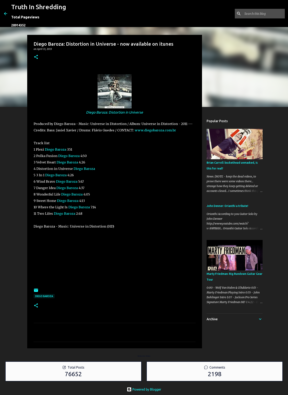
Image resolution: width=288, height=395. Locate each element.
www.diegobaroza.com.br (155, 130)
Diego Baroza (55, 149)
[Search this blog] (264, 13)
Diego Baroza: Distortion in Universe (114, 112)
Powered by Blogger (144, 389)
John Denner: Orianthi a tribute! (227, 206)
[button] (36, 57)
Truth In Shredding (38, 6)
